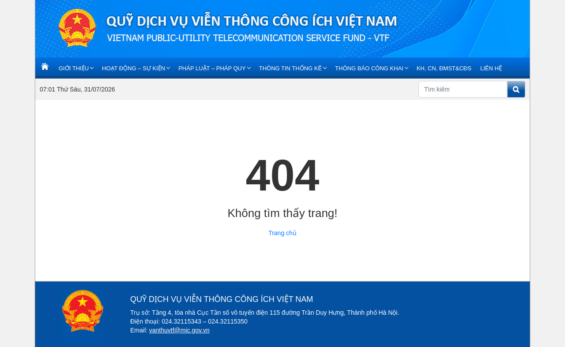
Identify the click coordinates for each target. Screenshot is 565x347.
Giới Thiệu (74, 68)
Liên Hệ (491, 68)
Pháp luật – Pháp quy (212, 68)
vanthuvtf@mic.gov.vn (179, 330)
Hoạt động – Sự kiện (133, 68)
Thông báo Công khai (369, 68)
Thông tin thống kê (290, 68)
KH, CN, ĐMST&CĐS (444, 68)
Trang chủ (282, 232)
